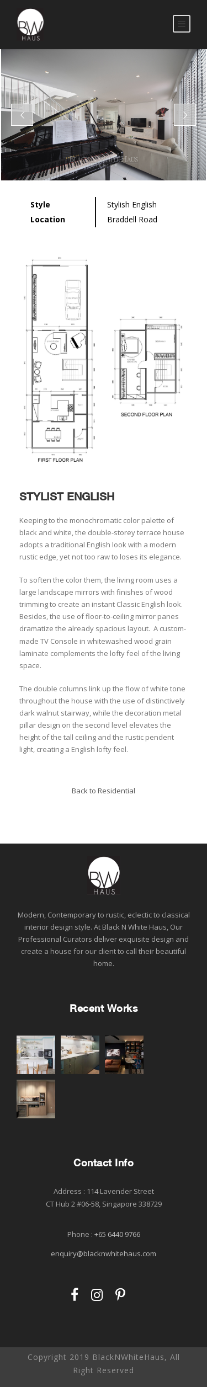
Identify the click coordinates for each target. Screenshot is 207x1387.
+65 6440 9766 (117, 1234)
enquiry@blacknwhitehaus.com (103, 1253)
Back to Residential (103, 791)
